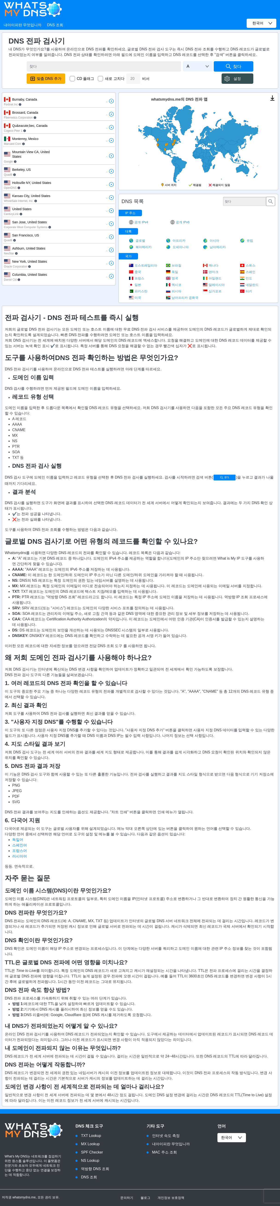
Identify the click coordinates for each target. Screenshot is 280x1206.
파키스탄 (138, 291)
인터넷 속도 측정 (166, 1136)
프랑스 (136, 278)
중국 (135, 272)
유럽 (246, 240)
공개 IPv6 (180, 222)
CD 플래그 (85, 79)
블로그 (145, 1198)
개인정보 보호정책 (171, 1198)
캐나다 (210, 265)
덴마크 (210, 272)
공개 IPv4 (138, 222)
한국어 (231, 1137)
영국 (172, 278)
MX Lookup (90, 1144)
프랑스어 (19, 851)
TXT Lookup (91, 1136)
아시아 (211, 240)
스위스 (247, 265)
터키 (246, 291)
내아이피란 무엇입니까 (22, 25)
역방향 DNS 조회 (95, 1169)
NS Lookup (90, 1160)
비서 (146, 79)
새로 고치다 (114, 79)
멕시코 (173, 285)
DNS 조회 (55, 25)
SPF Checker (92, 1152)
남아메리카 (214, 247)
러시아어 (19, 856)
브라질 (173, 265)
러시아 (173, 291)
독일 (172, 272)
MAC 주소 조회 (164, 1152)
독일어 (17, 840)
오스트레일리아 (143, 265)
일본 (135, 285)
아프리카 (175, 240)
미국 (135, 297)
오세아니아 (177, 247)
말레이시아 (214, 285)
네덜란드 (249, 285)
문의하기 (126, 1198)
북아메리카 (140, 247)
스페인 (247, 272)
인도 (246, 278)
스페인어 (19, 845)
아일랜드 (212, 278)
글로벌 (137, 240)
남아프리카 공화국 (182, 297)
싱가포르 (212, 291)
